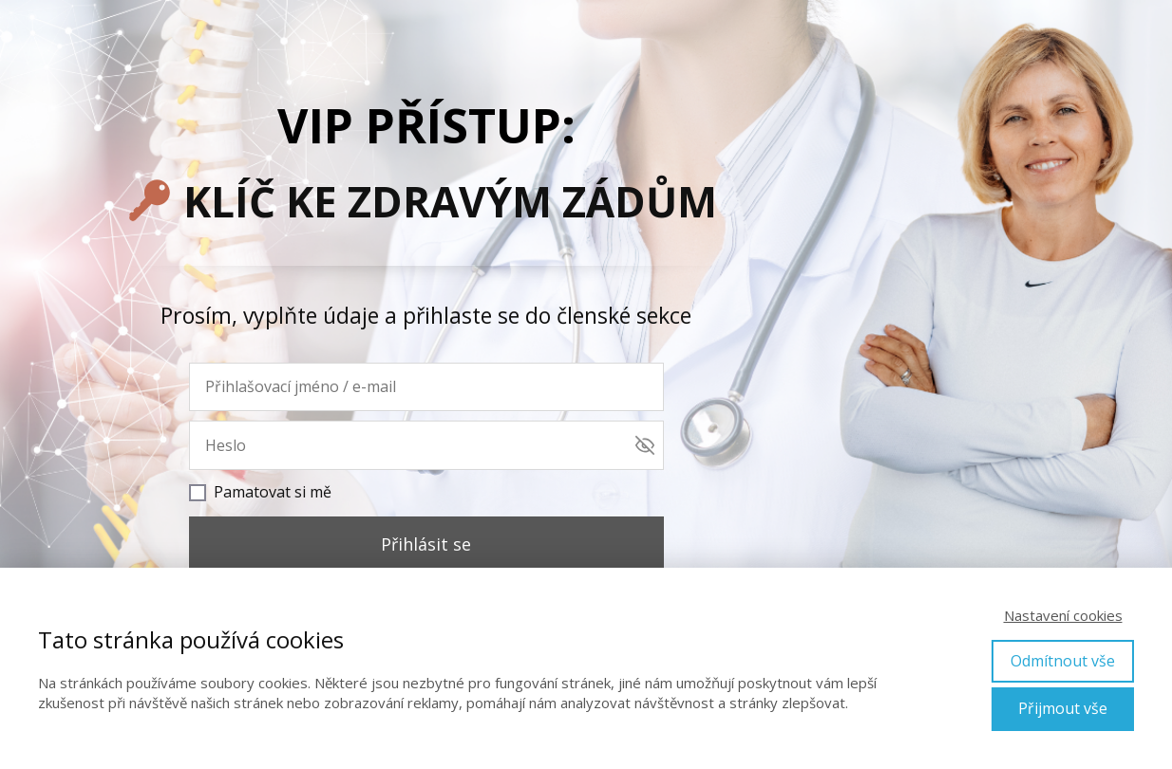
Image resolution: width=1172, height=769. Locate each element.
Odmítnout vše (1063, 660)
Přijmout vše (1062, 708)
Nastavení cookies (1063, 615)
